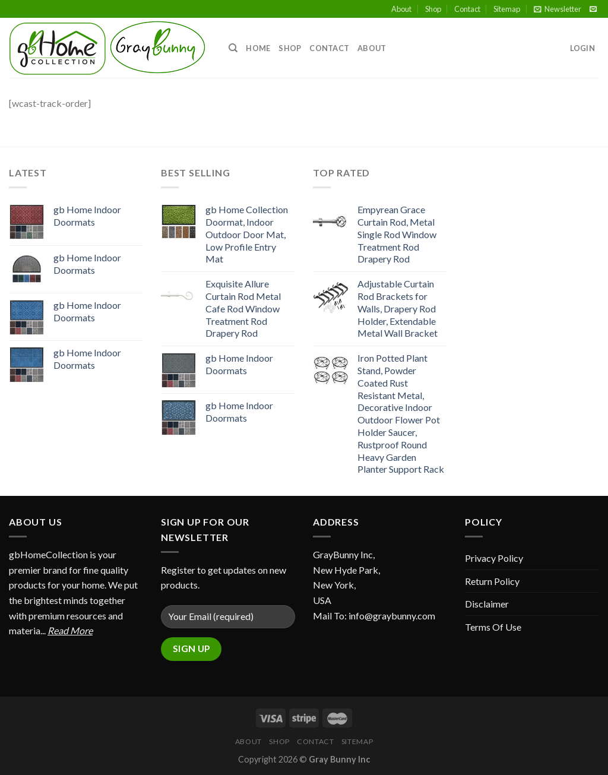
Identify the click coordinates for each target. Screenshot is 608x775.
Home (258, 48)
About (401, 9)
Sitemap (506, 9)
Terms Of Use (493, 626)
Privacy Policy (494, 558)
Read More (70, 630)
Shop (433, 9)
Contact (467, 9)
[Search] (233, 48)
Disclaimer (487, 603)
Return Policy (492, 581)
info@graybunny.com (392, 615)
